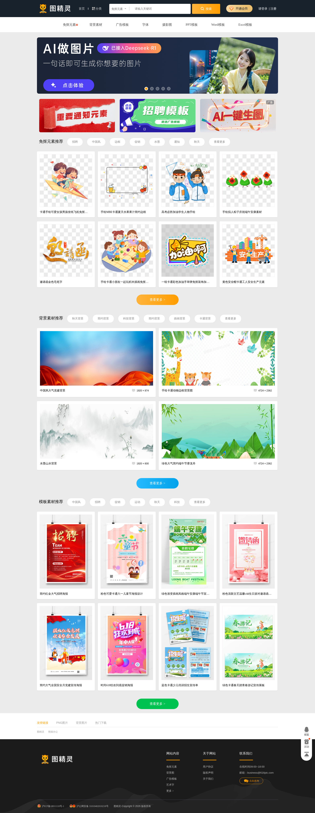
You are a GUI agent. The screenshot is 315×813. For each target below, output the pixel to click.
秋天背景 (77, 318)
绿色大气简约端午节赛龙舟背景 (178, 465)
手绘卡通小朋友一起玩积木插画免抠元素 (125, 281)
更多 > (170, 790)
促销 (137, 141)
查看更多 (219, 141)
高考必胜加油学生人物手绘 (178, 212)
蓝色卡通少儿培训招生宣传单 (180, 685)
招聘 (75, 141)
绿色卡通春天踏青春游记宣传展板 (243, 685)
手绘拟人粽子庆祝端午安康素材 (242, 212)
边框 (117, 141)
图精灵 (40, 731)
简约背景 (103, 318)
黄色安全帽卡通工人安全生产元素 (243, 281)
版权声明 (208, 772)
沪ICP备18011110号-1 (50, 806)
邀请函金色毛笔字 (51, 281)
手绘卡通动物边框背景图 (177, 390)
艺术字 (170, 784)
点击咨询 (251, 781)
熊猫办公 (53, 731)
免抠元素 (69, 25)
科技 (177, 502)
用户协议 (208, 766)
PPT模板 (192, 24)
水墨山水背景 (48, 463)
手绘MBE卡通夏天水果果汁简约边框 (123, 212)
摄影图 (167, 24)
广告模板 (122, 24)
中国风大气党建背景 (52, 390)
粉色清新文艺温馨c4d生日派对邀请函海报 (247, 593)
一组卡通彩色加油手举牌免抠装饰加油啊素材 (186, 281)
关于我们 (208, 778)
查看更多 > (157, 299)
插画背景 (179, 318)
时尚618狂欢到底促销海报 (117, 685)
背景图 (170, 772)
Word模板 (218, 24)
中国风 (96, 141)
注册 (273, 8)
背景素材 (95, 24)
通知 (177, 141)
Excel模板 (245, 24)
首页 (83, 8)
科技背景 (128, 318)
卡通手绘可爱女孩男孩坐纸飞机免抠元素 (64, 212)
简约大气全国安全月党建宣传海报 (61, 685)
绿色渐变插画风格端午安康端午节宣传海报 (186, 593)
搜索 (206, 9)
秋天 (197, 141)
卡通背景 (205, 318)
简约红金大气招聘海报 (54, 593)
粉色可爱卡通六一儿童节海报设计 (122, 593)
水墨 (157, 141)
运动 (137, 502)
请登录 (262, 8)
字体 (145, 24)
